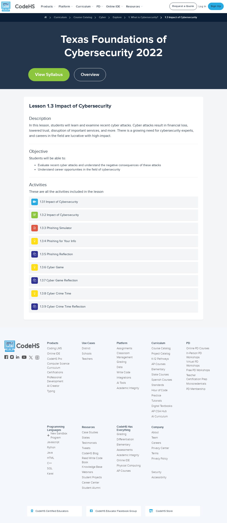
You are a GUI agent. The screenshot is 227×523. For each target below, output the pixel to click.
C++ (49, 463)
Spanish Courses (161, 380)
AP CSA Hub (159, 411)
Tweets (86, 448)
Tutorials (156, 401)
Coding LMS (54, 348)
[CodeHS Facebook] (6, 357)
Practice (156, 395)
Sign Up (216, 6)
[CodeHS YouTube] (24, 357)
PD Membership (195, 389)
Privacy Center (160, 448)
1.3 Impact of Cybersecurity (181, 17)
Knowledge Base (92, 467)
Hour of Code (159, 390)
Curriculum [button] (84, 6)
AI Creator (53, 386)
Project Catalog (160, 353)
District (86, 348)
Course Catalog (83, 17)
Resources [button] (134, 6)
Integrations (124, 377)
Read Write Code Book (92, 460)
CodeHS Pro (54, 359)
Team (154, 437)
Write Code (123, 372)
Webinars (87, 472)
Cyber (102, 17)
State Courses (160, 374)
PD (188, 343)
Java (50, 452)
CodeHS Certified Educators (50, 511)
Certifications (55, 372)
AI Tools (121, 383)
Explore (117, 17)
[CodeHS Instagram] (12, 357)
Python (51, 447)
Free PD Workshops (198, 370)
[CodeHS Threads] (37, 357)
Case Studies (90, 432)
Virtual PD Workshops (193, 364)
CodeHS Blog (90, 453)
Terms (154, 453)
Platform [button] (66, 6)
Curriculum (60, 17)
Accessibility (158, 477)
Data (120, 367)
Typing (51, 391)
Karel (50, 473)
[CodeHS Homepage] (19, 6)
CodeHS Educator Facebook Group (113, 511)
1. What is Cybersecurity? (143, 17)
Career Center (90, 482)
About (155, 432)
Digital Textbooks (161, 406)
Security (156, 472)
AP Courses (158, 364)
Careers (156, 443)
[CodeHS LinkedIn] (17, 357)
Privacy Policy (159, 458)
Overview (90, 74)
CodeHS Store (161, 511)
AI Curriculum (159, 416)
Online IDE (53, 353)
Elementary (158, 369)
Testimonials (89, 443)
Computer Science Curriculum (58, 366)
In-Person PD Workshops (194, 355)
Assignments (124, 348)
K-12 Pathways (160, 359)
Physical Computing (129, 465)
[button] (48, 6)
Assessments (125, 450)
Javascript (53, 442)
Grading (121, 362)
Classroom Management (125, 355)
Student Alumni (91, 488)
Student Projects (92, 477)
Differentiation (125, 439)
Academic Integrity (128, 388)
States (86, 437)
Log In (202, 6)
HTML (50, 458)
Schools (87, 353)
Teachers (87, 359)
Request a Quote (183, 6)
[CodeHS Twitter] (31, 357)
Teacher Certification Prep (196, 377)
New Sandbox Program (57, 435)
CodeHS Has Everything (125, 428)
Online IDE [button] (114, 6)
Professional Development (55, 379)
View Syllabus (49, 74)
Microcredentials (196, 383)
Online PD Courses (197, 348)
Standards (157, 385)
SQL (50, 468)
